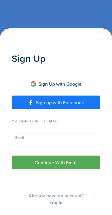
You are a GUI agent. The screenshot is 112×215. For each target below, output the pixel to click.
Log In (56, 202)
